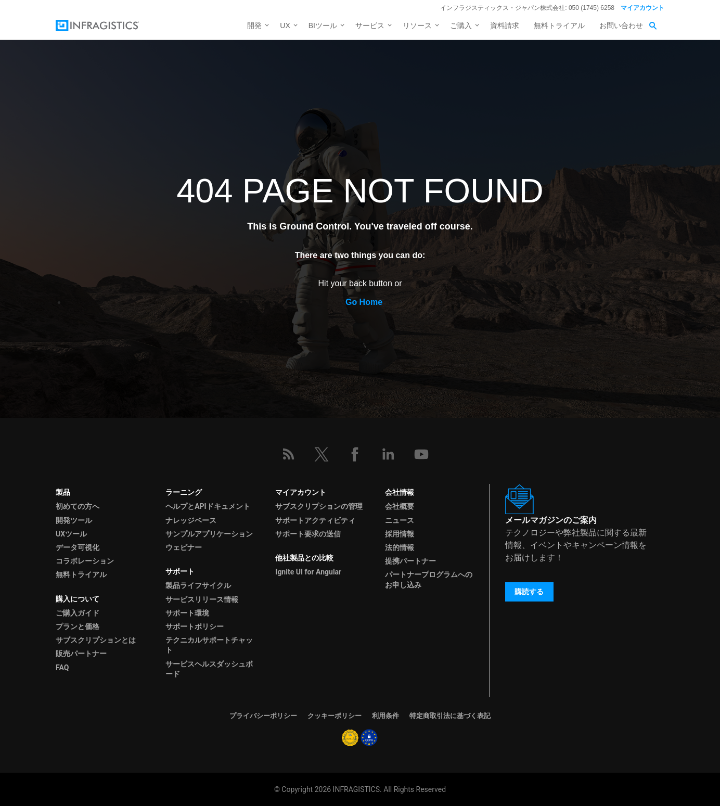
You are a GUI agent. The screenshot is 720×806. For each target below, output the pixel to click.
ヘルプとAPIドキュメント (207, 506)
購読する (529, 591)
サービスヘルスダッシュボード (209, 669)
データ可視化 (77, 547)
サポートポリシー (194, 626)
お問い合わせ (621, 25)
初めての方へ (77, 506)
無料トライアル (559, 25)
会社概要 (399, 506)
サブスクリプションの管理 (319, 506)
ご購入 (461, 25)
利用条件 (385, 716)
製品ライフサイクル (198, 585)
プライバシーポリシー (263, 716)
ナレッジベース (190, 520)
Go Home (363, 302)
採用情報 (399, 534)
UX (285, 25)
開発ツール (74, 520)
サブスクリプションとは (96, 640)
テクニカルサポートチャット (209, 645)
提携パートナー (410, 561)
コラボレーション (85, 561)
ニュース (399, 520)
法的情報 (399, 547)
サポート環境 (187, 613)
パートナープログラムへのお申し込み (428, 579)
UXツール (71, 534)
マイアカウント (642, 7)
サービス (369, 25)
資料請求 (504, 25)
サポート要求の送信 (308, 534)
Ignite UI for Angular (308, 572)
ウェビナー (183, 547)
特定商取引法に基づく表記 (450, 716)
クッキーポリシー (334, 716)
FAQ (62, 667)
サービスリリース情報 (201, 599)
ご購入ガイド (77, 613)
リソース (417, 25)
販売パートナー (81, 653)
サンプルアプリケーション (209, 534)
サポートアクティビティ (315, 520)
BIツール (322, 25)
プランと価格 (77, 626)
